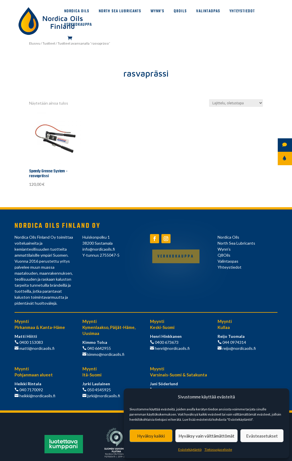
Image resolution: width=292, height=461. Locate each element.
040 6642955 (98, 348)
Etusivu (34, 43)
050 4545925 (98, 389)
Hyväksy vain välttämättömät (206, 435)
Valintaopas (208, 12)
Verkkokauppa (78, 25)
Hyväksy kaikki (151, 435)
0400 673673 (166, 342)
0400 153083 (31, 342)
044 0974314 (234, 342)
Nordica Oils (76, 12)
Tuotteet (48, 43)
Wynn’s (157, 12)
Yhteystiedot (242, 12)
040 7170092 (31, 389)
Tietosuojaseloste (218, 449)
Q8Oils (180, 12)
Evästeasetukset (262, 435)
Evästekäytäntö (190, 449)
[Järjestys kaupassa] (236, 103)
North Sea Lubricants (120, 12)
